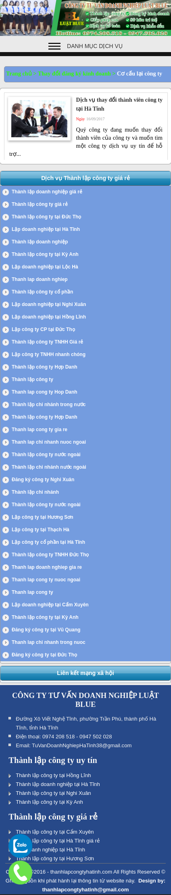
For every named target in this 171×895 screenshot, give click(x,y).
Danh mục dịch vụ (95, 46)
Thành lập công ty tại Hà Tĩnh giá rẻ (58, 841)
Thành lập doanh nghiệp (40, 242)
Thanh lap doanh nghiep (40, 279)
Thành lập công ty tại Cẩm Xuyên (55, 832)
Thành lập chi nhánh (35, 492)
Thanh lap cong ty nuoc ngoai (46, 580)
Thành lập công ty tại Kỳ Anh (45, 254)
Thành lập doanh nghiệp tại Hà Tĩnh (58, 784)
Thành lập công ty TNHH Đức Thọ (50, 555)
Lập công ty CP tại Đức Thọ (43, 329)
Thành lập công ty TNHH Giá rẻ (47, 342)
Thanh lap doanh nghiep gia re (47, 567)
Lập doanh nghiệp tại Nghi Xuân (49, 304)
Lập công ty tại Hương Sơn (42, 517)
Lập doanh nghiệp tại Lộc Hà (45, 267)
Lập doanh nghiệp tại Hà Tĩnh (46, 229)
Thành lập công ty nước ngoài (46, 454)
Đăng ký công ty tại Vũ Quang (46, 630)
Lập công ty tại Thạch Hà (40, 529)
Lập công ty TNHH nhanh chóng (49, 354)
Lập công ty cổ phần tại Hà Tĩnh (48, 542)
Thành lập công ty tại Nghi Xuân (53, 793)
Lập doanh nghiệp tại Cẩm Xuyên (50, 605)
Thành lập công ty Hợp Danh (44, 367)
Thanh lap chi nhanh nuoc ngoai (49, 442)
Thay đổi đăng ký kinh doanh (74, 73)
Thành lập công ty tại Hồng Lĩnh (53, 775)
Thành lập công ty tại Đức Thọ (46, 217)
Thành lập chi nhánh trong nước (49, 404)
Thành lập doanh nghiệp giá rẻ (47, 192)
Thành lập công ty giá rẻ (40, 204)
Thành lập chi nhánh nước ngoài (49, 467)
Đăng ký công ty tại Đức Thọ (44, 655)
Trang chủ (19, 73)
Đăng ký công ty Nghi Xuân (43, 479)
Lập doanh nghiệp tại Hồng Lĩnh (49, 317)
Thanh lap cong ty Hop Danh (44, 392)
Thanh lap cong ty (32, 592)
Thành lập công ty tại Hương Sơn (55, 858)
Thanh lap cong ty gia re (39, 429)
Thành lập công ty (32, 379)
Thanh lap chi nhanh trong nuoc (49, 642)
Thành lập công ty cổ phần (42, 292)
